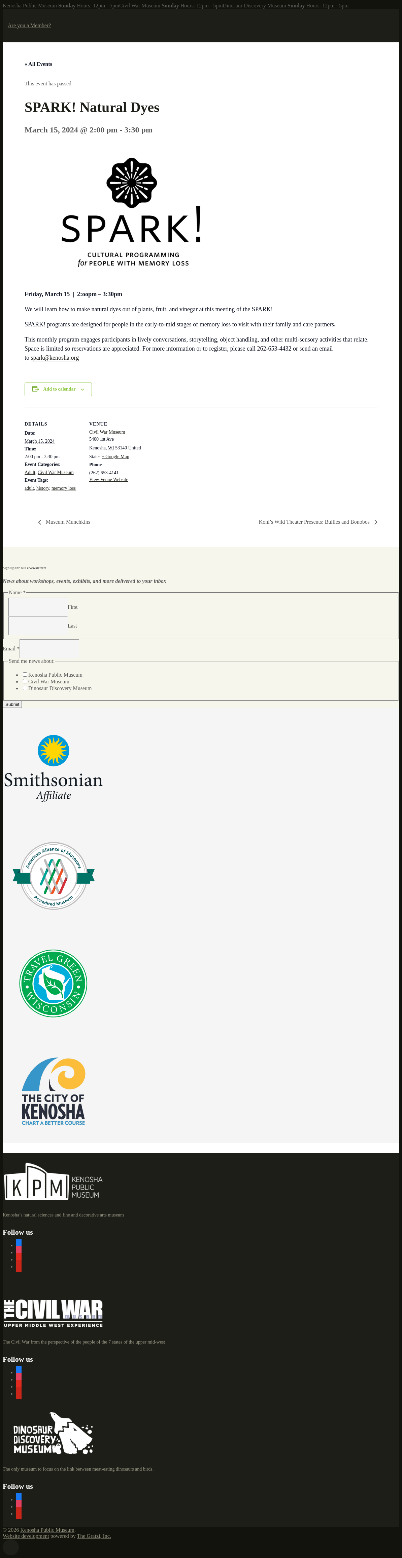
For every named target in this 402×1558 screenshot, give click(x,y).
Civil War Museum (56, 472)
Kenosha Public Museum (55, 675)
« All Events (38, 64)
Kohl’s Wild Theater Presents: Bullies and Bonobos (315, 522)
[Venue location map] (189, 453)
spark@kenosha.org (55, 357)
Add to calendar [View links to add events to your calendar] (59, 389)
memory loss (64, 488)
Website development (26, 1536)
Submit (12, 704)
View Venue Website (108, 479)
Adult (30, 472)
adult (29, 488)
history (42, 488)
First (72, 606)
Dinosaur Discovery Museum (60, 688)
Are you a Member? (29, 25)
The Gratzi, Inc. (94, 1536)
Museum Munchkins (67, 522)
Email (11, 648)
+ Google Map (115, 456)
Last (72, 625)
